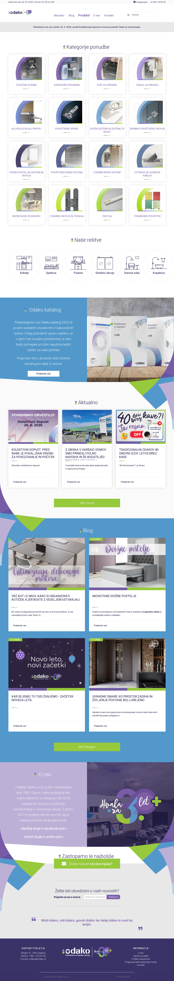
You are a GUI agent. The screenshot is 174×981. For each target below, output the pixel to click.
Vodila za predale (147, 84)
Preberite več (19, 482)
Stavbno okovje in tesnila (67, 216)
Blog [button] (71, 15)
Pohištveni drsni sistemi (67, 172)
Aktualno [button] (59, 15)
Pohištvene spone (66, 128)
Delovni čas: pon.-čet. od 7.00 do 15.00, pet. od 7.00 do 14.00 (31, 2)
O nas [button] (96, 15)
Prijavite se (113, 897)
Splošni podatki (140, 956)
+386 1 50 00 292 (37, 956)
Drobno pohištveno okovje (147, 128)
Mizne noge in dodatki (26, 216)
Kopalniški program (67, 84)
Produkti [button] (84, 15)
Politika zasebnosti (141, 959)
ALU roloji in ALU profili (26, 128)
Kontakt (141, 965)
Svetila (107, 216)
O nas (141, 953)
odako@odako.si (37, 959)
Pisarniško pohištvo (147, 216)
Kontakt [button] (109, 15)
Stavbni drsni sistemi (107, 172)
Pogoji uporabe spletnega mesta (141, 962)
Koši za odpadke (107, 84)
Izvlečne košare (26, 84)
